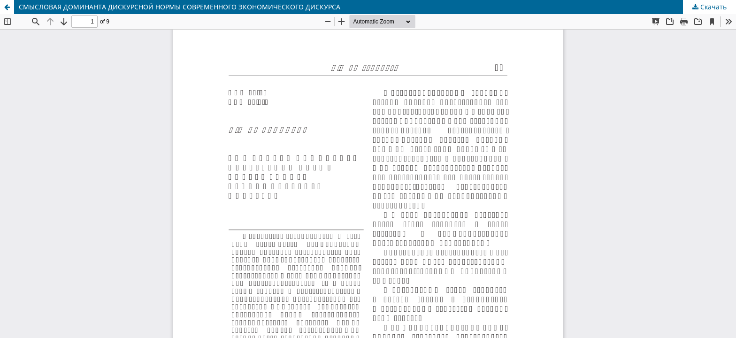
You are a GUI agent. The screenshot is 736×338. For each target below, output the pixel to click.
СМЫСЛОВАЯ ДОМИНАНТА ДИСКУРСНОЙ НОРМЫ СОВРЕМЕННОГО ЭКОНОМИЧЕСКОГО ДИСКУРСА (179, 6)
